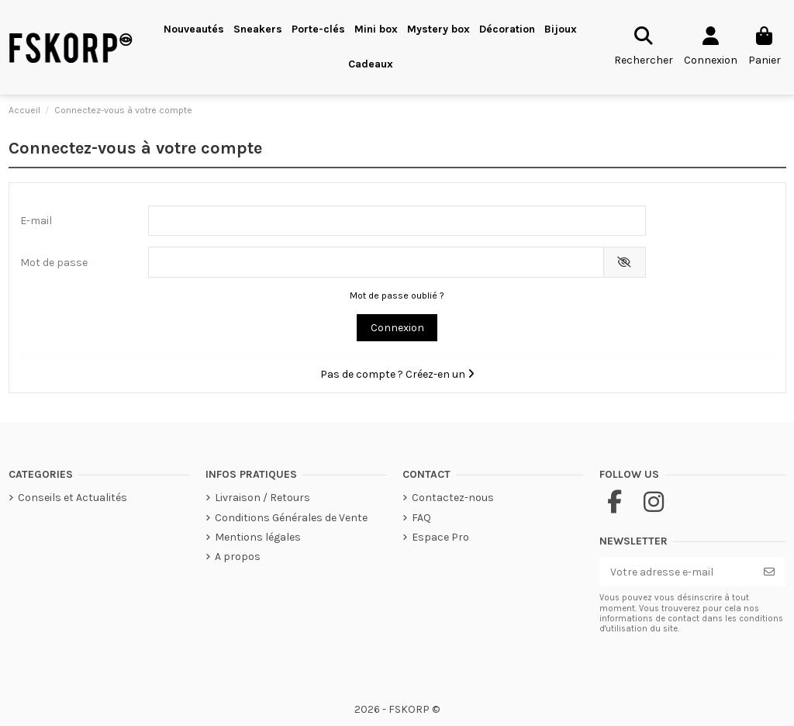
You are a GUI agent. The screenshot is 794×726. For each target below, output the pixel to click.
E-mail (36, 220)
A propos (238, 556)
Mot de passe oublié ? (397, 295)
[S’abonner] (769, 571)
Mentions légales (258, 537)
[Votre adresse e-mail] (676, 571)
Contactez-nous (453, 497)
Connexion (397, 327)
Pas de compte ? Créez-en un (397, 374)
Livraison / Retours (262, 497)
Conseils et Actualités (72, 497)
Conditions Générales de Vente (291, 517)
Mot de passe (54, 262)
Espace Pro (440, 537)
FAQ (421, 517)
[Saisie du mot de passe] (376, 262)
